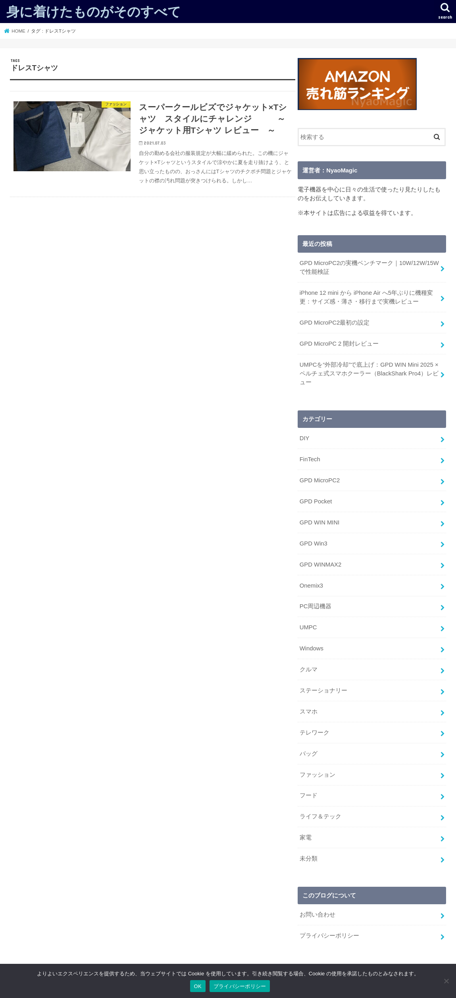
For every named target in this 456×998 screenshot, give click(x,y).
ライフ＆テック (320, 816)
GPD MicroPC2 (320, 480)
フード (308, 795)
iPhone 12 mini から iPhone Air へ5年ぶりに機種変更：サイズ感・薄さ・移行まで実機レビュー (366, 297)
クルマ (308, 669)
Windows (311, 648)
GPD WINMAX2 (320, 564)
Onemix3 (311, 585)
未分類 (308, 858)
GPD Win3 (313, 543)
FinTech (310, 459)
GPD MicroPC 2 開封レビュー (339, 343)
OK (198, 986)
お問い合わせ (317, 914)
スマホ (308, 711)
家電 (306, 837)
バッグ (308, 753)
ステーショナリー (323, 690)
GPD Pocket (316, 501)
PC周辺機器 (316, 606)
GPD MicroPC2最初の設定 (334, 322)
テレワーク (314, 732)
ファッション (317, 775)
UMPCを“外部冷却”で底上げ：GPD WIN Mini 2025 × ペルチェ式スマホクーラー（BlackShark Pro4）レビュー (369, 373)
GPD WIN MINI (320, 522)
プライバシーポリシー (329, 935)
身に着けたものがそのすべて (93, 11)
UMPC (308, 627)
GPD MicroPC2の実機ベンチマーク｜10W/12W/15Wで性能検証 (369, 267)
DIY (305, 438)
